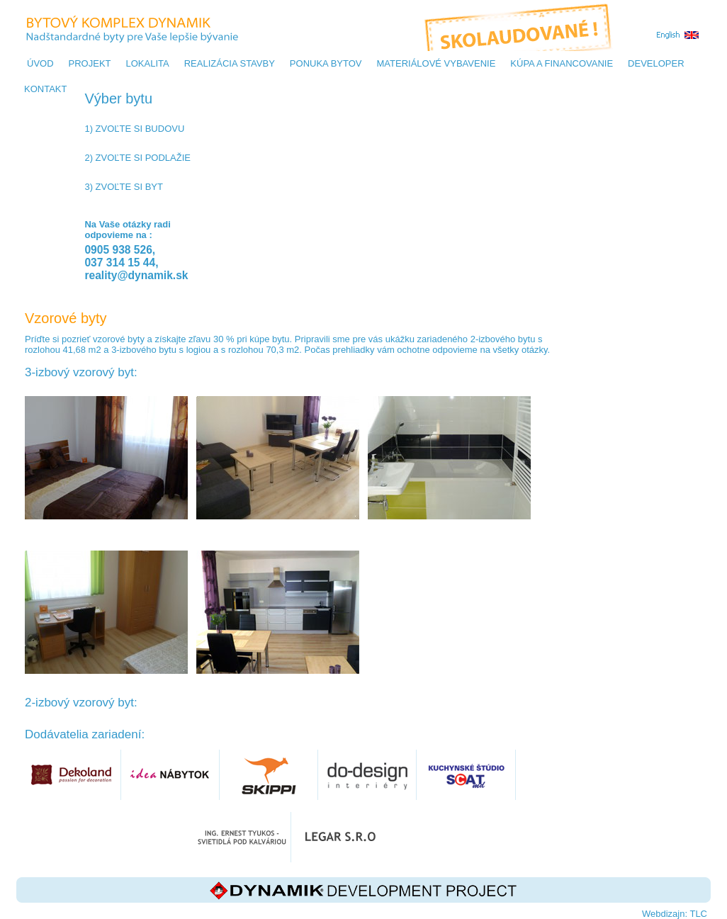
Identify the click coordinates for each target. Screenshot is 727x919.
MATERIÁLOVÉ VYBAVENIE (435, 63)
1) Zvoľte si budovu (134, 128)
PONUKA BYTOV (326, 63)
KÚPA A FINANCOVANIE (561, 63)
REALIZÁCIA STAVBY (229, 63)
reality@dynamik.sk (136, 275)
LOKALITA (147, 63)
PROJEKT (90, 63)
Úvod (40, 63)
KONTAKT (45, 89)
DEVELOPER (656, 63)
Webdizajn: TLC (674, 913)
